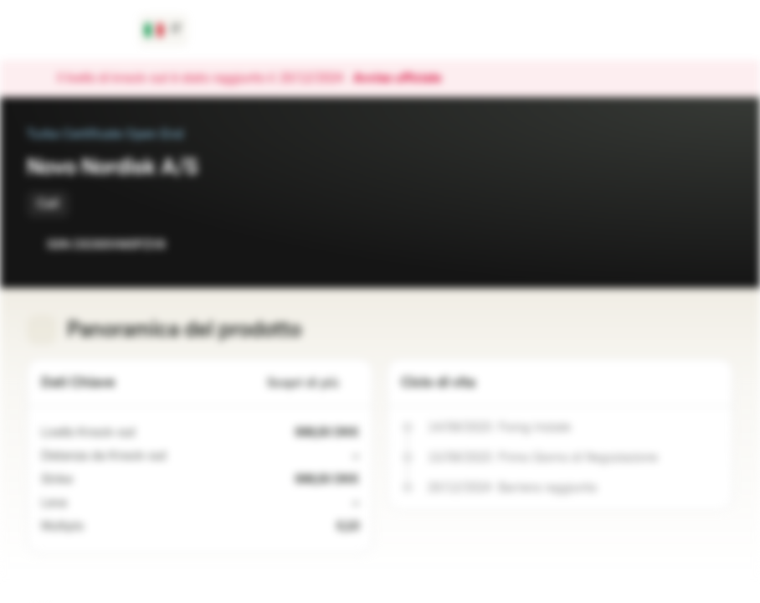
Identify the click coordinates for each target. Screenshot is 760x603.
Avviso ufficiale (405, 78)
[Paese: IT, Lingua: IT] (163, 30)
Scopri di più (313, 383)
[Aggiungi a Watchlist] (683, 244)
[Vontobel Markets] (72, 30)
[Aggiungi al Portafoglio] (716, 244)
